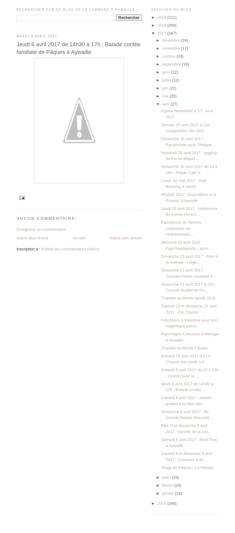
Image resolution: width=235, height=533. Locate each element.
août (166, 72)
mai (166, 96)
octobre (169, 56)
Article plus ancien (126, 238)
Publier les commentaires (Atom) (70, 249)
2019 (162, 17)
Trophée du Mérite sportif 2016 (188, 298)
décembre (171, 40)
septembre (172, 64)
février (168, 485)
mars (167, 477)
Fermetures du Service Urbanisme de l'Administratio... (181, 228)
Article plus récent (32, 238)
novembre (171, 48)
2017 (162, 33)
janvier (168, 493)
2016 (162, 503)
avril (166, 104)
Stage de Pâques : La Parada (187, 467)
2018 (162, 25)
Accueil (79, 238)
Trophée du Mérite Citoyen (184, 348)
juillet (167, 80)
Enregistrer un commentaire (41, 229)
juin (166, 88)
